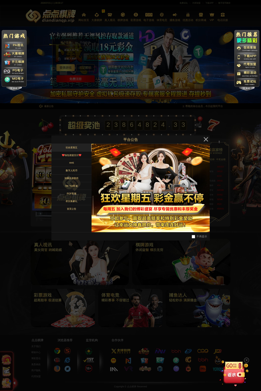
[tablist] (71, 188)
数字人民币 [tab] (71, 170)
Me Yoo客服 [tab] (71, 185)
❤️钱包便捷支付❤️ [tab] (71, 155)
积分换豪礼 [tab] (71, 201)
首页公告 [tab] (71, 209)
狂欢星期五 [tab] (71, 147)
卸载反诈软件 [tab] (72, 178)
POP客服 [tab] (71, 193)
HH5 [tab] (71, 163)
